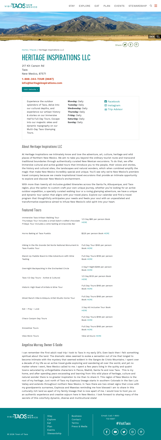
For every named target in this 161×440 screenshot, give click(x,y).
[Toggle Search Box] (151, 5)
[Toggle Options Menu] (156, 5)
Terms (75, 423)
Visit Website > (31, 89)
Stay (72, 5)
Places (33, 50)
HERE (84, 222)
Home (25, 50)
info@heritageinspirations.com (42, 83)
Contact (76, 419)
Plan (106, 5)
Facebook (112, 101)
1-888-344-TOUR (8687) (38, 79)
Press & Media (79, 426)
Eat (97, 5)
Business (77, 416)
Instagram (112, 105)
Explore (84, 5)
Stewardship (138, 5)
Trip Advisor (114, 109)
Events (119, 5)
